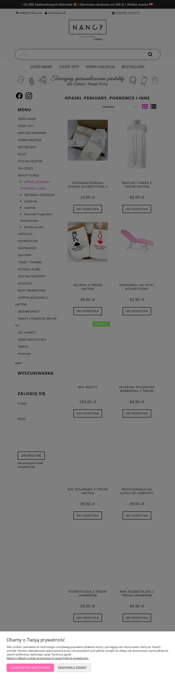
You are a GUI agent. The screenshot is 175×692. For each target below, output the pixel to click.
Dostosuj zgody (72, 667)
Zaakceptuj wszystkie (30, 667)
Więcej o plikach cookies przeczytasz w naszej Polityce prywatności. (48, 658)
